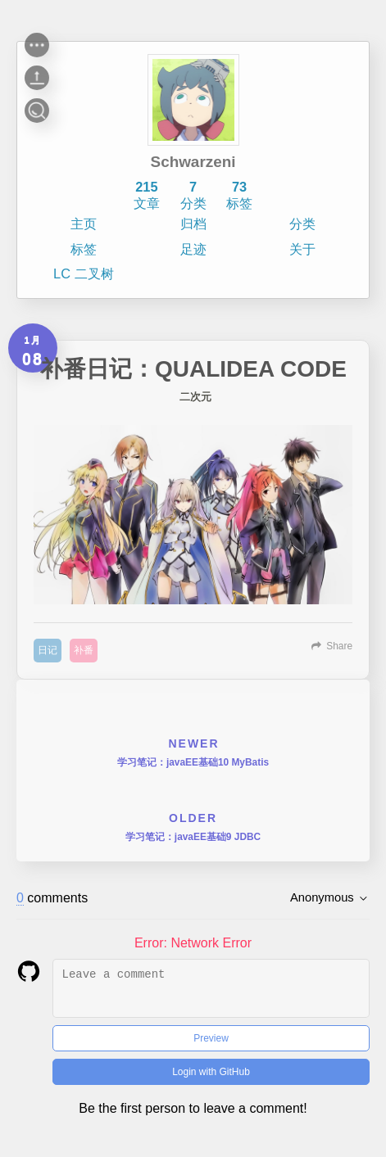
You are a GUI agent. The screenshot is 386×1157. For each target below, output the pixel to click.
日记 (47, 650)
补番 (83, 650)
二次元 (195, 397)
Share (339, 646)
